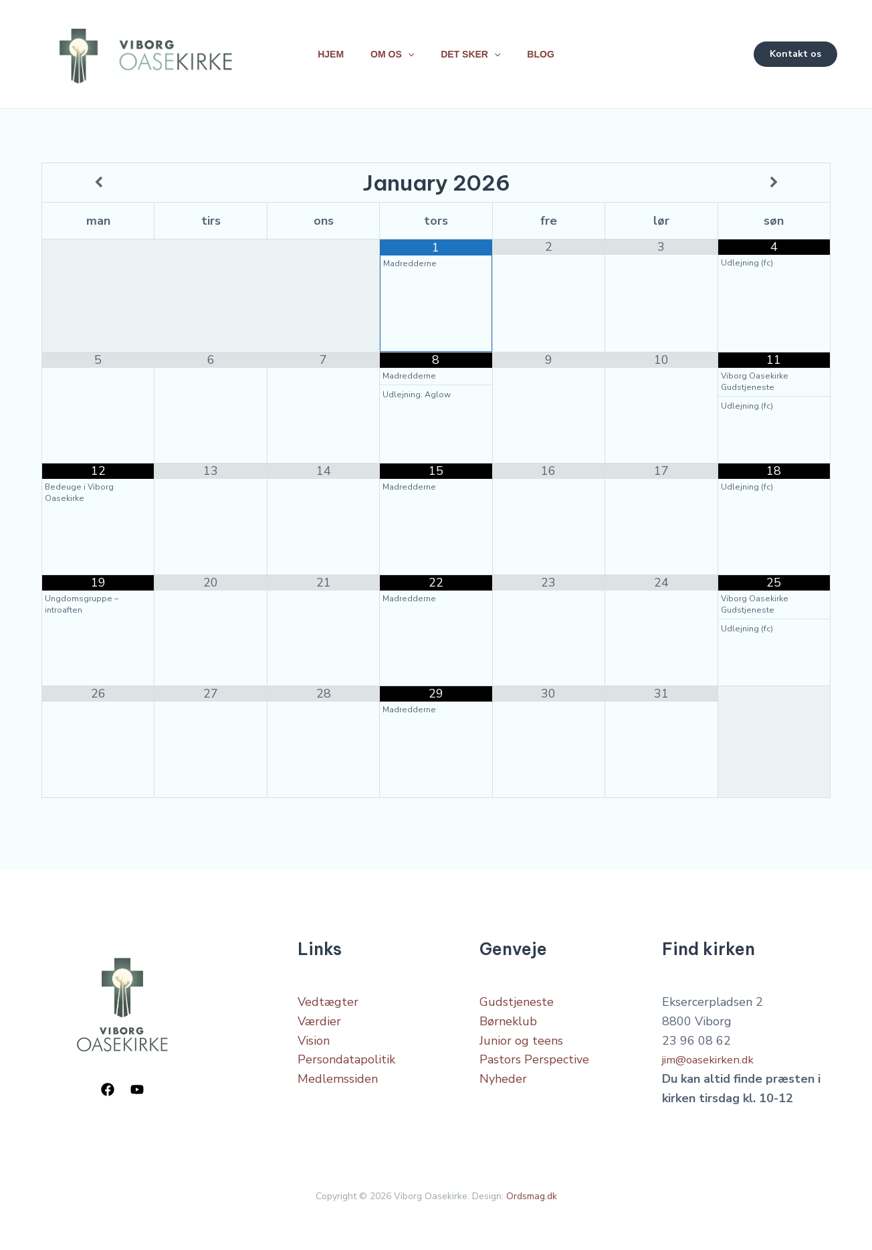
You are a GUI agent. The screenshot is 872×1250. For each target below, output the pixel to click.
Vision (314, 1037)
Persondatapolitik (346, 1055)
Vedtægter (328, 998)
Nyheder (503, 1075)
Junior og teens (521, 1037)
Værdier (319, 1017)
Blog (548, 52)
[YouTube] (137, 1085)
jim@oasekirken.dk (712, 1055)
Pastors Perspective (534, 1055)
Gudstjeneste (516, 998)
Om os (389, 52)
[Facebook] (107, 1085)
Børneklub (508, 1017)
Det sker (473, 52)
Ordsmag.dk (531, 1192)
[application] (405, 52)
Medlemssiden (338, 1075)
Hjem (323, 52)
